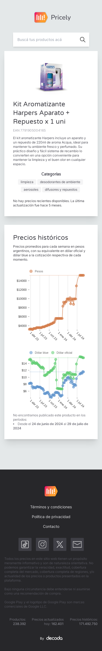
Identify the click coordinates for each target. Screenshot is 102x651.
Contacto (51, 526)
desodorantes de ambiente (60, 182)
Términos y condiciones (51, 507)
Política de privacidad (51, 516)
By (51, 638)
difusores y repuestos (61, 189)
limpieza (27, 182)
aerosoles (31, 189)
